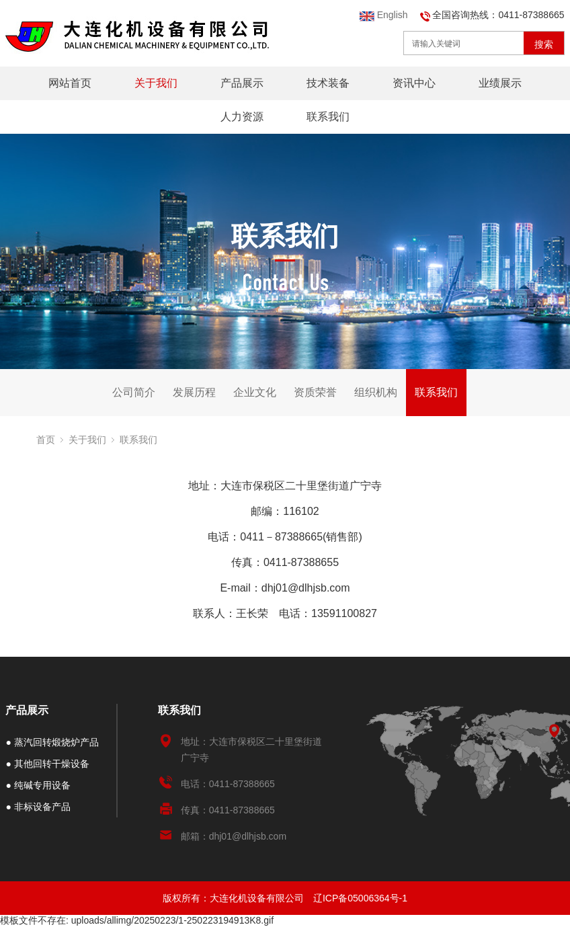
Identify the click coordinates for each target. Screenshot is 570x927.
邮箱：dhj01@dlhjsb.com (233, 836)
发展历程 (194, 392)
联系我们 (328, 116)
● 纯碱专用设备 (37, 785)
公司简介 (133, 392)
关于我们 (155, 83)
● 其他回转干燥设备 (47, 763)
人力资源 (241, 116)
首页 (45, 439)
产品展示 (241, 83)
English (384, 14)
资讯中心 (414, 83)
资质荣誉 (315, 392)
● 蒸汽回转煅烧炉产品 (51, 742)
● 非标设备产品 (37, 806)
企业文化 (254, 392)
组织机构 (375, 392)
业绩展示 (500, 83)
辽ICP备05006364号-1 (360, 898)
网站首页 (69, 83)
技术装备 (328, 83)
